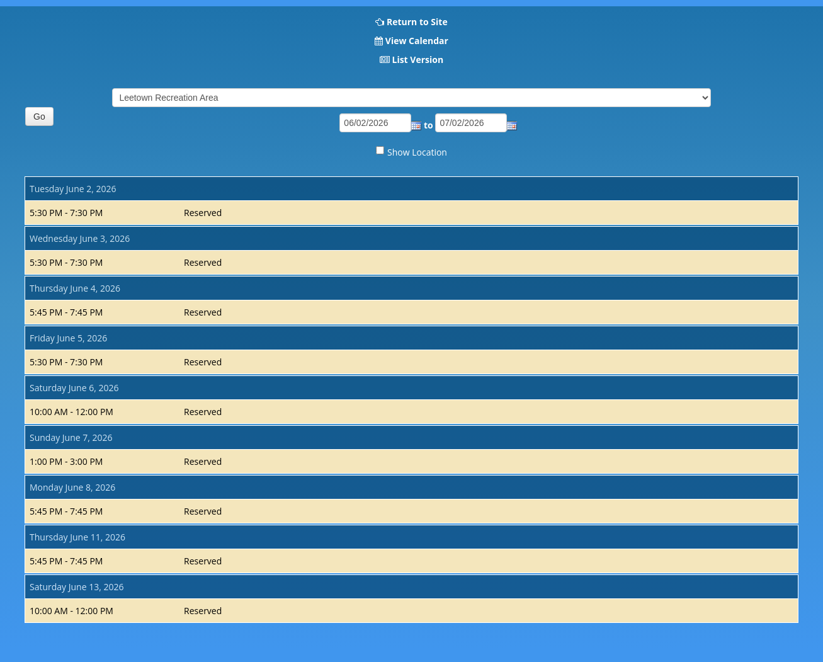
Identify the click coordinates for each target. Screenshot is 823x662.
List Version (417, 60)
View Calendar (416, 41)
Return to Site (417, 22)
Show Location (417, 152)
